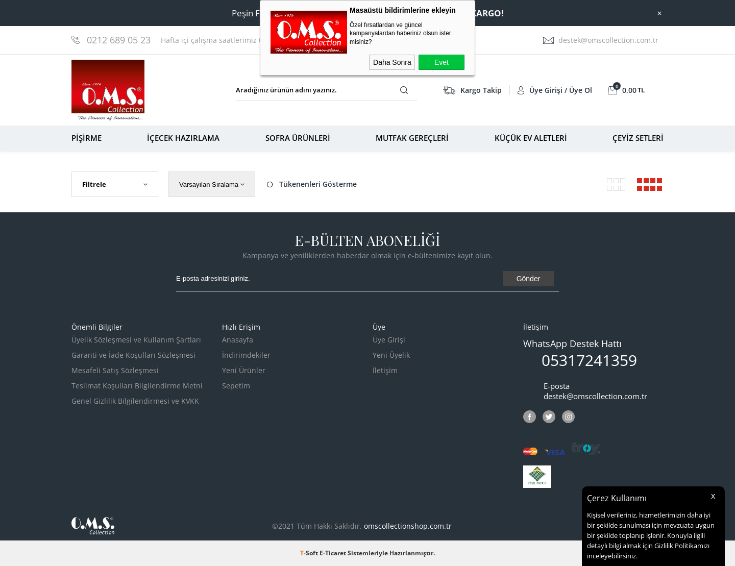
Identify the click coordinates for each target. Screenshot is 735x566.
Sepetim (236, 385)
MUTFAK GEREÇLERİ (412, 138)
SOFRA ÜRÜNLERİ (297, 138)
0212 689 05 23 (119, 39)
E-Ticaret (333, 553)
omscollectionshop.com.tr (408, 526)
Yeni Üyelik (391, 355)
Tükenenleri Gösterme (311, 184)
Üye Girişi (389, 339)
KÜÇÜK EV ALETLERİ (531, 138)
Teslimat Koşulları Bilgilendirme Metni (137, 385)
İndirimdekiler (246, 355)
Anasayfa (237, 339)
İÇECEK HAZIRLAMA (183, 138)
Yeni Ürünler (243, 370)
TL (626, 90)
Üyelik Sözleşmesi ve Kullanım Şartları (136, 339)
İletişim (385, 370)
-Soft (310, 553)
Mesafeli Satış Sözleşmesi (115, 370)
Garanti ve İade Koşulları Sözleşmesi (133, 355)
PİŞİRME (86, 138)
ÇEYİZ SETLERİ (638, 138)
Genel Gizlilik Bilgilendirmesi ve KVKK (135, 401)
